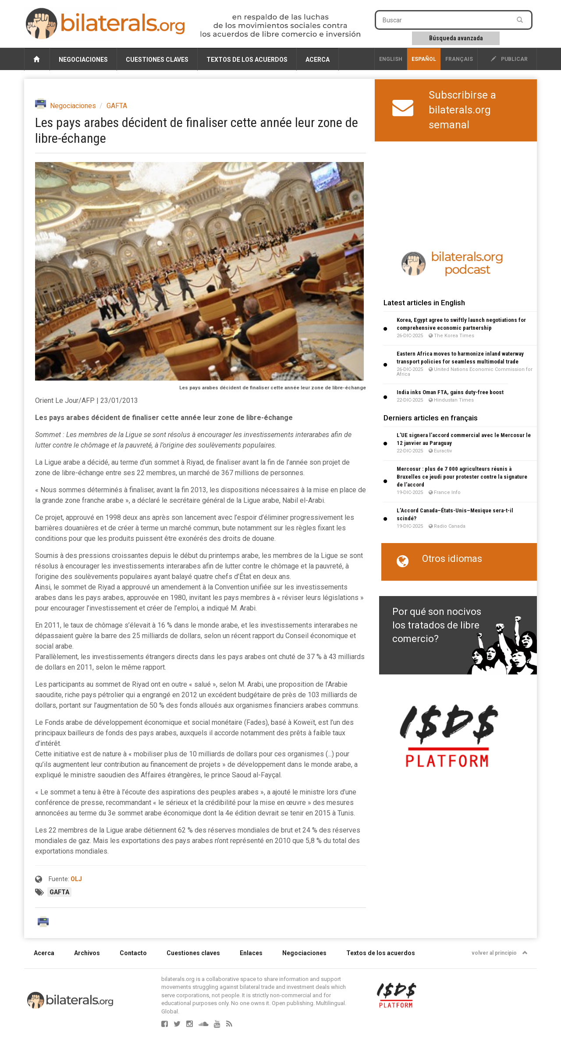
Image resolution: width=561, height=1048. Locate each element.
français (459, 59)
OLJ (76, 878)
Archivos (87, 952)
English (390, 59)
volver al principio (500, 953)
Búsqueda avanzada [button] (456, 38)
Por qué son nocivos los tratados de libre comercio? (436, 625)
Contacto (133, 952)
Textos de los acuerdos (247, 59)
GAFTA (117, 106)
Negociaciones (83, 59)
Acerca (317, 59)
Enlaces (251, 952)
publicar (509, 59)
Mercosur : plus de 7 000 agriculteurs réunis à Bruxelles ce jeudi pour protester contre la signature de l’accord (462, 477)
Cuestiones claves (157, 59)
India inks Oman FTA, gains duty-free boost (450, 392)
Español (424, 59)
